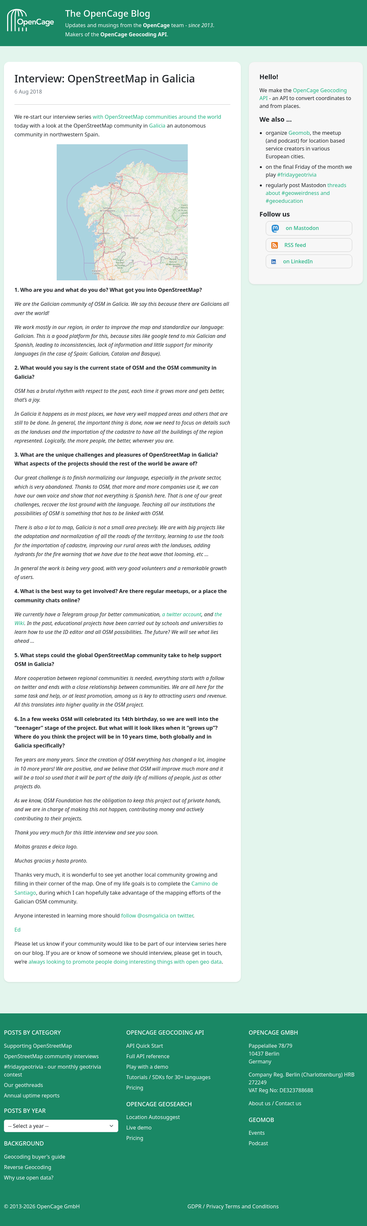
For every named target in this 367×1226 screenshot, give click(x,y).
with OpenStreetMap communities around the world (157, 116)
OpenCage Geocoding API (133, 34)
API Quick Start (144, 1045)
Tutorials (136, 1077)
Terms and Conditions (252, 1206)
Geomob (299, 132)
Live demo (138, 1127)
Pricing (134, 1087)
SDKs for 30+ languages (181, 1077)
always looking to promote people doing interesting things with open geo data (125, 961)
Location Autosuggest (153, 1117)
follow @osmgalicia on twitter (157, 915)
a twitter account (182, 614)
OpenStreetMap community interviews (51, 1056)
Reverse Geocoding (27, 1167)
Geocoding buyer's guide (34, 1156)
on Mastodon (302, 228)
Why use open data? (28, 1177)
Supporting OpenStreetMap (38, 1045)
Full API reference (147, 1056)
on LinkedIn (298, 261)
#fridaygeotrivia (297, 174)
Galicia (157, 125)
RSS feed (295, 245)
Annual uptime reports (32, 1095)
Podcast (258, 1143)
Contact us (288, 1103)
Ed (17, 929)
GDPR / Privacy (205, 1206)
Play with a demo (147, 1066)
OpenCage (156, 25)
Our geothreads (23, 1085)
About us (260, 1103)
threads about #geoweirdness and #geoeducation (306, 193)
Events (257, 1132)
